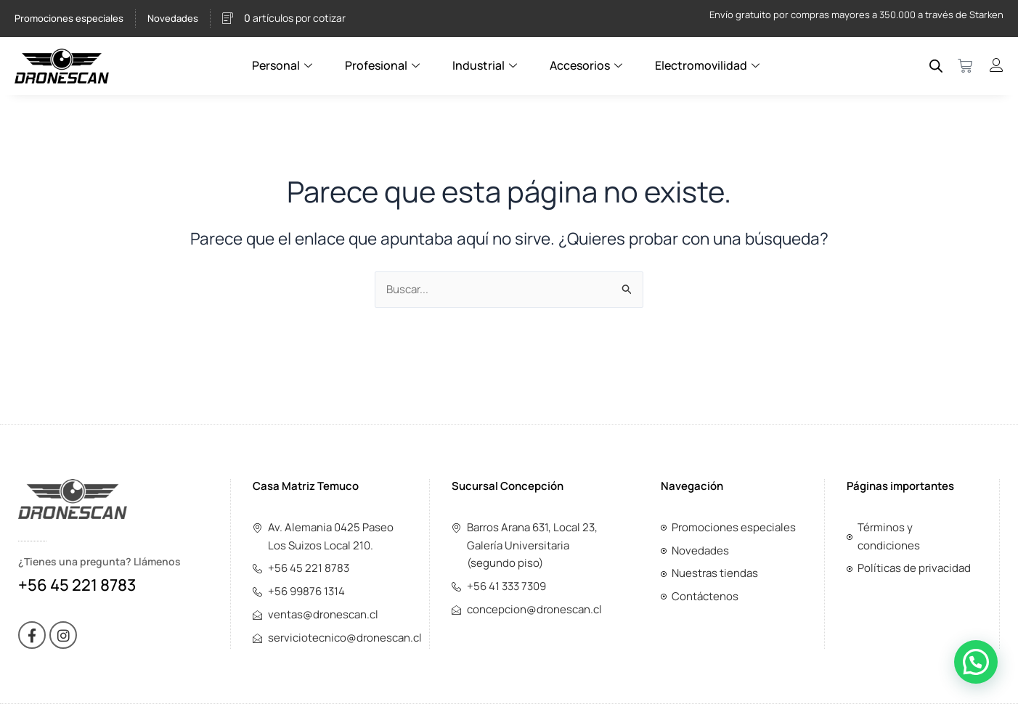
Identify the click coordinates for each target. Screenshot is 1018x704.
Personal (284, 65)
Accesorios (588, 65)
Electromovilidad (709, 65)
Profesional (384, 65)
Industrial (486, 65)
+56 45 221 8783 (77, 585)
